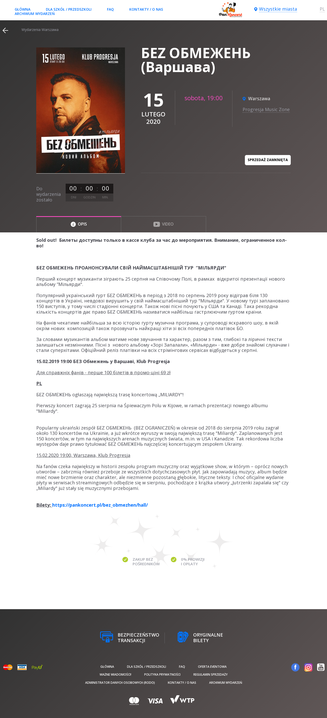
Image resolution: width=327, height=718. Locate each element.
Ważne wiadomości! (115, 674)
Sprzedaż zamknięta (268, 159)
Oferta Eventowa (212, 666)
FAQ (110, 9)
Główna (22, 9)
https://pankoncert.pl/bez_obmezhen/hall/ (100, 505)
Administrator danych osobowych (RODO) (120, 682)
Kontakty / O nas (146, 9)
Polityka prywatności (162, 674)
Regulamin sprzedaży (210, 674)
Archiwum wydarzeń (35, 13)
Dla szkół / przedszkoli (69, 9)
